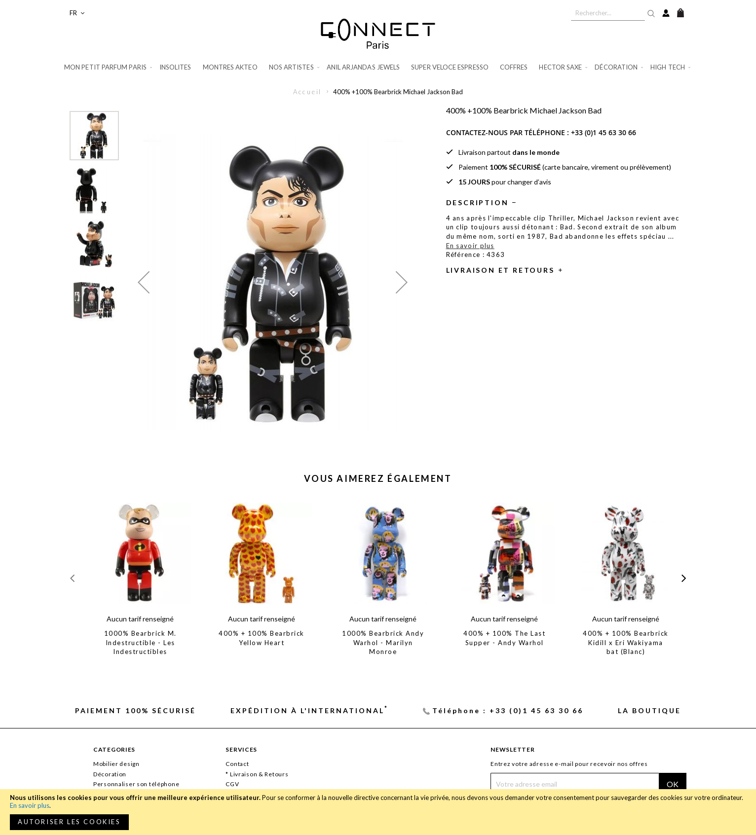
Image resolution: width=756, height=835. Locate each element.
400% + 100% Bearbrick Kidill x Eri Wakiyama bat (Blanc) (626, 642)
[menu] (378, 67)
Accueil (307, 92)
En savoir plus (29, 805)
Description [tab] (477, 202)
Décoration (109, 774)
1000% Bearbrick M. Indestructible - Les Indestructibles (140, 642)
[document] (378, 812)
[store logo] (378, 33)
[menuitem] (109, 67)
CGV (232, 784)
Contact (237, 763)
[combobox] (608, 13)
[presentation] (683, 578)
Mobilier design (116, 763)
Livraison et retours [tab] (500, 270)
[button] (77, 13)
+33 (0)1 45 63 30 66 (603, 132)
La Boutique (649, 710)
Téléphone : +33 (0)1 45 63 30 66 (507, 710)
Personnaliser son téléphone (136, 784)
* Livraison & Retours (257, 774)
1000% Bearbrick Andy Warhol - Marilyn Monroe (383, 642)
